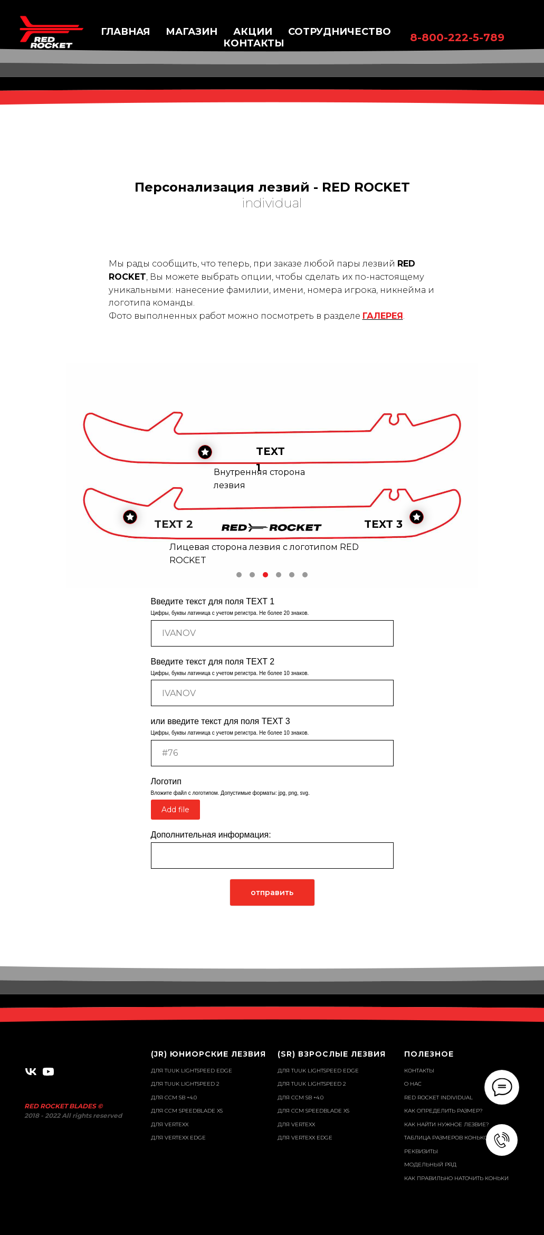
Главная (125, 31)
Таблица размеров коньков (448, 1137)
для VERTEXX (169, 1124)
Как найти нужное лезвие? (446, 1124)
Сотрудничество (339, 31)
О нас (413, 1083)
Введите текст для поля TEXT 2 (213, 661)
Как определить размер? (443, 1110)
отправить (272, 892)
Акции (252, 31)
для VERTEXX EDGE (178, 1137)
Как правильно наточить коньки (456, 1178)
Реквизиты (421, 1151)
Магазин (191, 31)
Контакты (419, 1070)
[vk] (30, 1071)
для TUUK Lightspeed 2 (185, 1083)
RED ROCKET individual (438, 1097)
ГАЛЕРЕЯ (382, 316)
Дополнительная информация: (211, 834)
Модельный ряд (430, 1164)
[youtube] (48, 1071)
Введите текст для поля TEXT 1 (213, 601)
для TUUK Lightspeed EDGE (191, 1070)
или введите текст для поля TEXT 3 (220, 721)
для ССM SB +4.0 (174, 1097)
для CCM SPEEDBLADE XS (187, 1110)
